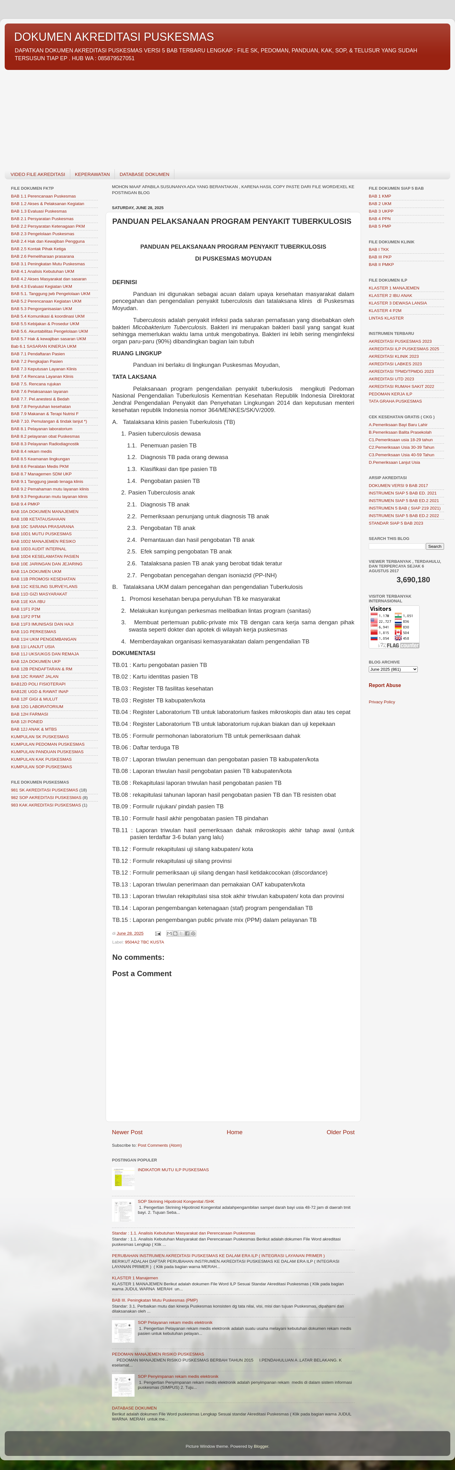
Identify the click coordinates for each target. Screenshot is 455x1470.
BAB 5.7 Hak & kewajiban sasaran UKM (48, 338)
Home (234, 1132)
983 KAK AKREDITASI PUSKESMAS (46, 805)
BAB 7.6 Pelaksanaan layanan (39, 391)
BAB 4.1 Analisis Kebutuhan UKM (42, 271)
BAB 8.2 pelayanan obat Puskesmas (45, 436)
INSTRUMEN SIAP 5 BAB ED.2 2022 (404, 515)
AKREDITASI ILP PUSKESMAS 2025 (404, 348)
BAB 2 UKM (380, 203)
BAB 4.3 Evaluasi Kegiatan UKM (41, 286)
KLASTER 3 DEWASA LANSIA (398, 303)
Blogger (261, 1446)
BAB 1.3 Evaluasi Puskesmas (39, 211)
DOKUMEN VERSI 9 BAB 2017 (398, 485)
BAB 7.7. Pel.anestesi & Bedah (40, 399)
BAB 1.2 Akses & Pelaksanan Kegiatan (47, 203)
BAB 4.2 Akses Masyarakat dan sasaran (49, 279)
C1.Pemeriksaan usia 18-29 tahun (401, 439)
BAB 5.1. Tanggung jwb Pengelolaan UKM (50, 293)
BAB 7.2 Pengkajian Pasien (37, 361)
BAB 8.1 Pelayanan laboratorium (41, 428)
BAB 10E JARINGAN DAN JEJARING (46, 564)
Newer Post (127, 1132)
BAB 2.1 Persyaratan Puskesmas (42, 218)
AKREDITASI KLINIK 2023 (394, 356)
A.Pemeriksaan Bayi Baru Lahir (398, 424)
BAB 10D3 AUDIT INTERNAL (38, 549)
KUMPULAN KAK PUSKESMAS (41, 759)
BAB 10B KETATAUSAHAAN (38, 519)
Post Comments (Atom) (160, 1145)
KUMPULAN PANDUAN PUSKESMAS (47, 751)
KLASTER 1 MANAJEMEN (394, 288)
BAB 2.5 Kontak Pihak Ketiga (38, 248)
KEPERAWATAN (92, 174)
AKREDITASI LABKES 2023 (395, 364)
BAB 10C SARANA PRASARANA (42, 526)
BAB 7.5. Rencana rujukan (36, 384)
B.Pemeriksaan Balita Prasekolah (400, 432)
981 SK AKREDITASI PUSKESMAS (44, 790)
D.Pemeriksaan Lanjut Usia (394, 462)
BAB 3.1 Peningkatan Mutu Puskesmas (48, 264)
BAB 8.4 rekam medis (31, 451)
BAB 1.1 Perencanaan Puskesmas (43, 196)
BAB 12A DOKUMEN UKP (36, 661)
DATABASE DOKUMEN (144, 174)
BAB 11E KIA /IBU (28, 601)
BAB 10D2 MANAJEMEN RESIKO (43, 541)
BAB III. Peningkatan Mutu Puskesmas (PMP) (155, 1300)
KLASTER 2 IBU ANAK (390, 295)
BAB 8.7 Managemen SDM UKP (41, 474)
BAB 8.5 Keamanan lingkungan (40, 459)
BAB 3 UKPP (381, 211)
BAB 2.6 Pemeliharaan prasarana (42, 256)
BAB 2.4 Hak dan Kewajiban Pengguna (48, 241)
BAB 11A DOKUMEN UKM (36, 571)
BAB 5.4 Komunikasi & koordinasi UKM (48, 316)
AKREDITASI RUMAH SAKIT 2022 (401, 386)
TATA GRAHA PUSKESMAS (395, 401)
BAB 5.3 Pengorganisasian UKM (41, 308)
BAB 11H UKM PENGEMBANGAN (44, 639)
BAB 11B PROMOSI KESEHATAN (43, 579)
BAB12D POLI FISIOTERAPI (38, 684)
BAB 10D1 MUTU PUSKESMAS (41, 533)
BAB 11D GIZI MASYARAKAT (39, 594)
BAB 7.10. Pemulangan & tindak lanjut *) (49, 421)
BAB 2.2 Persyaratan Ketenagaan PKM (48, 226)
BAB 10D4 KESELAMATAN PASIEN (45, 556)
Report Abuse (385, 685)
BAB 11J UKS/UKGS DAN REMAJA (45, 654)
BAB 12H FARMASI (29, 714)
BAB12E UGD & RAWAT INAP (39, 691)
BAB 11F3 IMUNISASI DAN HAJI (42, 624)
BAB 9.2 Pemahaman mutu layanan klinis (50, 489)
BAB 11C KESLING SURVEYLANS (44, 586)
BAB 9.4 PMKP (25, 504)
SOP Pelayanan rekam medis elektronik (175, 1322)
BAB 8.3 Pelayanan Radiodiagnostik (45, 444)
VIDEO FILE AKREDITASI (38, 174)
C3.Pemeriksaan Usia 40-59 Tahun (401, 454)
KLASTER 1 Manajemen (135, 1278)
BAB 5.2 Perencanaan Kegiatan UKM (46, 301)
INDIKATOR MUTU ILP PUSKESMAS (173, 1169)
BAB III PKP (380, 257)
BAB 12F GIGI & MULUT (34, 699)
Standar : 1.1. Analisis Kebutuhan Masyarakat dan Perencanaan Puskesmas (183, 1233)
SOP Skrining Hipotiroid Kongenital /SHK (176, 1201)
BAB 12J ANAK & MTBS (34, 729)
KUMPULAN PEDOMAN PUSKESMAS (48, 744)
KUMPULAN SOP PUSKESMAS (41, 766)
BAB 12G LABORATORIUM (37, 706)
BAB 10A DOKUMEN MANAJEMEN (44, 511)
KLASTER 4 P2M (385, 310)
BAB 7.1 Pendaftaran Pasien (38, 354)
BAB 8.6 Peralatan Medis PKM (40, 466)
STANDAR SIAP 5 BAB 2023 (396, 523)
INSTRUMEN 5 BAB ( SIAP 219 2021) (405, 508)
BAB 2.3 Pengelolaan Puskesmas (42, 233)
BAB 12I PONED (27, 721)
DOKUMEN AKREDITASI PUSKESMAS (114, 36)
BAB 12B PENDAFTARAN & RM (41, 669)
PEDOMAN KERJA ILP (390, 394)
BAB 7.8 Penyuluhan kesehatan (41, 406)
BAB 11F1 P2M (25, 609)
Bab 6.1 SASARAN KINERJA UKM (44, 346)
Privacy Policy (382, 702)
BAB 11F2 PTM (25, 616)
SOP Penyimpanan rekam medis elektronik (178, 1376)
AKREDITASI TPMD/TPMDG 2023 (401, 371)
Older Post (341, 1132)
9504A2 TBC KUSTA (144, 942)
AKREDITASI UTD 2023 (391, 379)
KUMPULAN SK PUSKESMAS (40, 736)
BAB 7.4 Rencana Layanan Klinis (42, 376)
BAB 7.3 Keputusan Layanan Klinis (44, 369)
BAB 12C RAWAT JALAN (35, 676)
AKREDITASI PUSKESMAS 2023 (400, 341)
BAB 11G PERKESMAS (33, 631)
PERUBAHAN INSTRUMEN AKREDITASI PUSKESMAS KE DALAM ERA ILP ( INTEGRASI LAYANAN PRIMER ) (218, 1255)
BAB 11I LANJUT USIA (33, 646)
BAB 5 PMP (380, 226)
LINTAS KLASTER (386, 318)
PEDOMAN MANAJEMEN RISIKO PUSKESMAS (158, 1354)
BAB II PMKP (381, 264)
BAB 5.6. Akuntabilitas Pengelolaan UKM (49, 331)
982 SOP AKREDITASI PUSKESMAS (46, 797)
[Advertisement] (193, 116)
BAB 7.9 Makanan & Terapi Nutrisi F (45, 413)
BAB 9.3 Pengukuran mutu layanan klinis (49, 496)
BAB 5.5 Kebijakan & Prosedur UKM (45, 323)
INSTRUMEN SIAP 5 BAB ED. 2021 (403, 493)
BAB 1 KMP (380, 196)
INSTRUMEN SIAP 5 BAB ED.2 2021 (404, 500)
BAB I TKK (379, 249)
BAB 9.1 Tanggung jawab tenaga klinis (47, 481)
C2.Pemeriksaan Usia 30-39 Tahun (401, 447)
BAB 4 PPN (380, 218)
